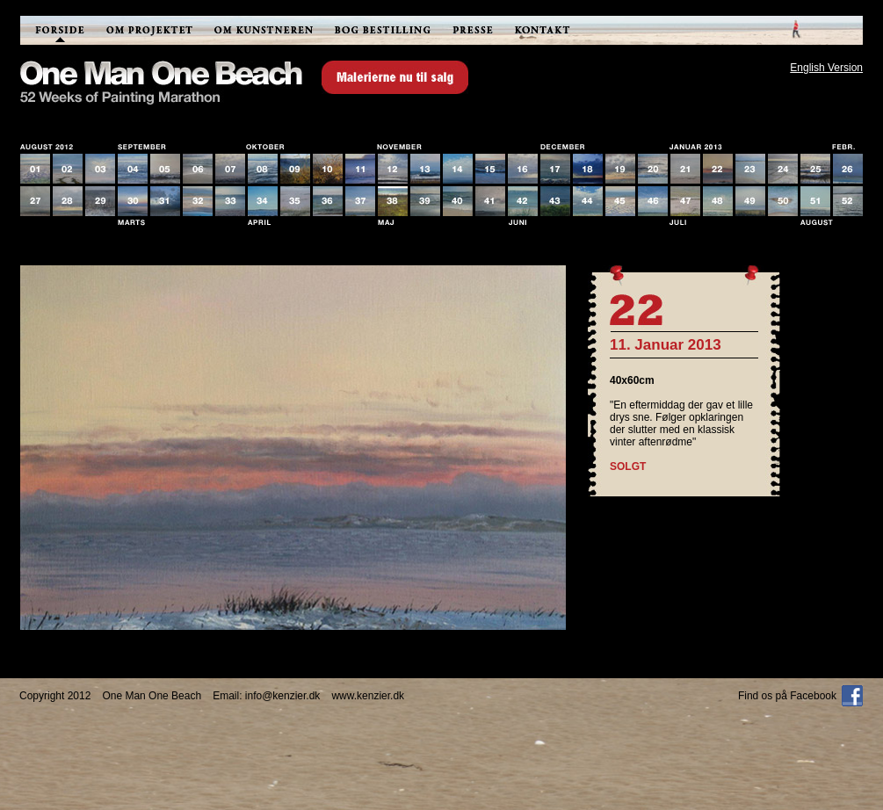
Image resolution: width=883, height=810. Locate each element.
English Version (826, 67)
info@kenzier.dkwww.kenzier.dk (324, 696)
